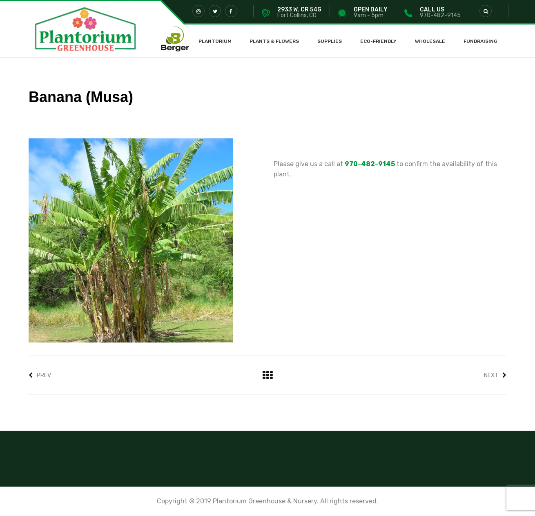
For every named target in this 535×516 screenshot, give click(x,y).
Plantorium (215, 41)
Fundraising (480, 41)
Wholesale (430, 41)
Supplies (329, 41)
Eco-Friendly (378, 41)
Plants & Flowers (274, 41)
